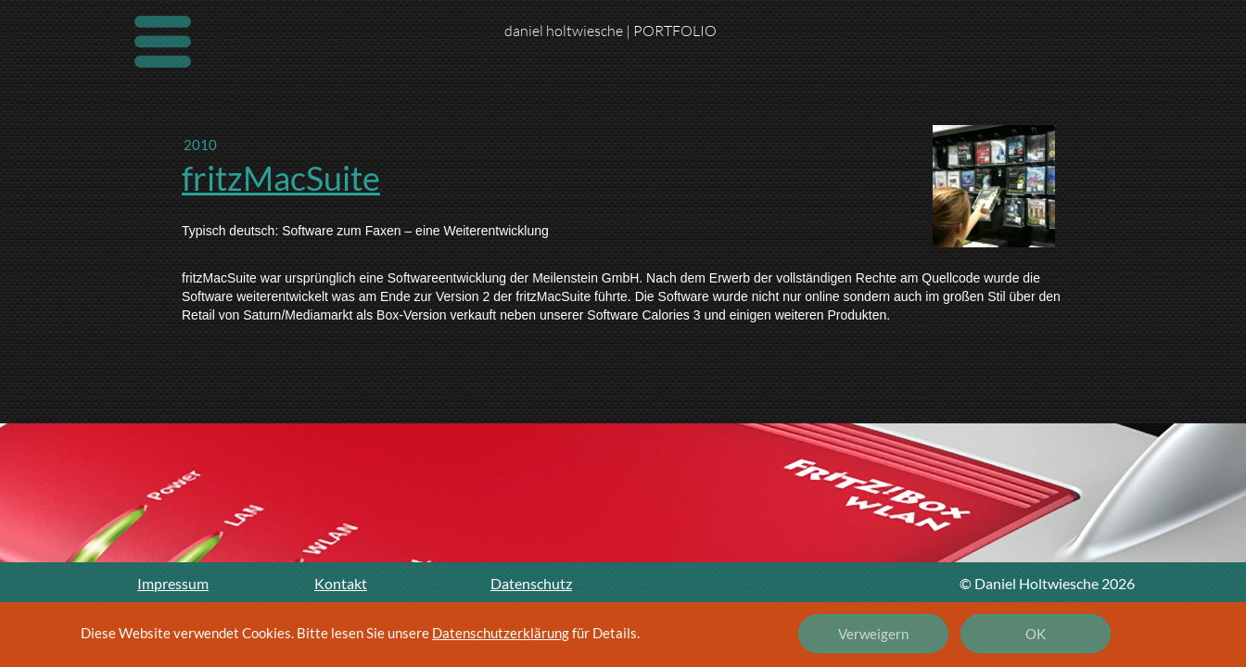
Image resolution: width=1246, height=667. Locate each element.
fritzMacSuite (281, 177)
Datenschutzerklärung (500, 632)
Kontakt (340, 583)
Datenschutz (531, 583)
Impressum (173, 583)
